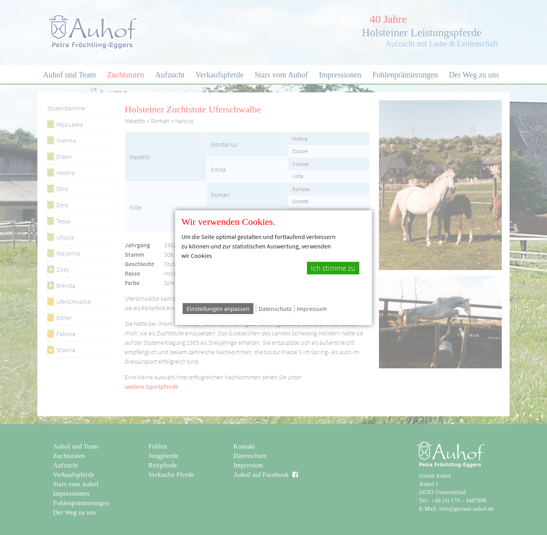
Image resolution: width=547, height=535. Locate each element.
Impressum (312, 309)
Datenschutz (275, 309)
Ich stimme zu (333, 268)
